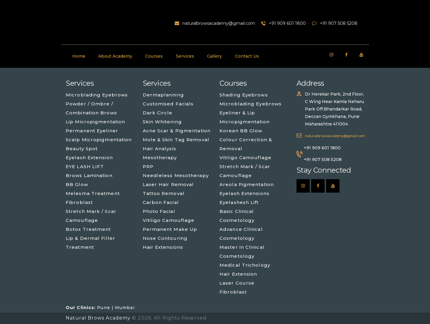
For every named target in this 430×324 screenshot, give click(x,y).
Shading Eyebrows (243, 95)
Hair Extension (238, 274)
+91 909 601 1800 (322, 148)
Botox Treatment (88, 229)
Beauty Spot (82, 148)
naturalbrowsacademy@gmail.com (335, 136)
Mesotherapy (160, 157)
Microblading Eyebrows (97, 95)
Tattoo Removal (164, 193)
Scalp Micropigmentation (99, 139)
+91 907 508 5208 (323, 159)
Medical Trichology (244, 265)
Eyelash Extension (89, 157)
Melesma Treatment (93, 193)
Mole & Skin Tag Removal (176, 139)
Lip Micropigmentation (95, 122)
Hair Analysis (159, 148)
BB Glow (77, 184)
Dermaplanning (163, 95)
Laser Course (236, 283)
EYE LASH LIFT (85, 166)
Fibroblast (79, 202)
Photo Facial (159, 211)
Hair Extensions (163, 247)
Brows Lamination (89, 175)
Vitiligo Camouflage (169, 220)
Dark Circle (158, 113)
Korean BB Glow (240, 130)
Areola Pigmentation (246, 184)
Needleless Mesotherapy (176, 175)
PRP (148, 166)
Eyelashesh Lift (239, 202)
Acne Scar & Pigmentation (177, 130)
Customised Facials (168, 104)
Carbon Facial (161, 202)
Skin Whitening (162, 122)
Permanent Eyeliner (92, 130)
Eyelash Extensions (244, 193)
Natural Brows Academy (99, 318)
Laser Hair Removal (168, 184)
